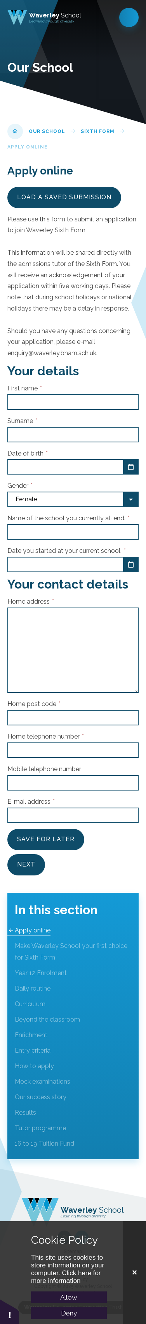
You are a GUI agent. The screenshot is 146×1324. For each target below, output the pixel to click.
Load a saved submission (64, 197)
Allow (68, 1297)
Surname (22, 421)
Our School (47, 131)
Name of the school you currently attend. (68, 518)
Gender (19, 485)
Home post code (33, 704)
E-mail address (30, 801)
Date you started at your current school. (66, 550)
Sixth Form (98, 131)
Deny (69, 1313)
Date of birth (27, 453)
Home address (30, 601)
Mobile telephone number (44, 769)
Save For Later (46, 839)
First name (24, 388)
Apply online (27, 147)
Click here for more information (66, 1276)
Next (26, 864)
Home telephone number (45, 736)
